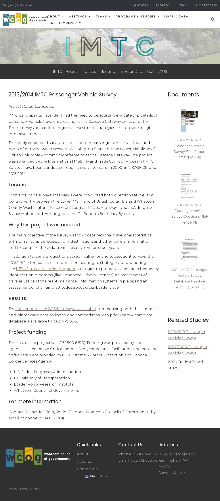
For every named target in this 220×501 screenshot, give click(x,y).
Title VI (182, 5)
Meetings (78, 16)
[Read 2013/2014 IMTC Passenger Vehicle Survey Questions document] (189, 198)
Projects (88, 71)
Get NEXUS (157, 71)
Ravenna (34, 488)
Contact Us (206, 5)
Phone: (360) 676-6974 (137, 454)
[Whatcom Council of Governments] (25, 19)
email (14, 418)
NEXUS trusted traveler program (45, 269)
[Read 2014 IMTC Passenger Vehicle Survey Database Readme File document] (189, 263)
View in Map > (172, 473)
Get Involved (64, 23)
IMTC (57, 71)
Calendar (139, 5)
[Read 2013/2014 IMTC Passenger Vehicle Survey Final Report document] (189, 134)
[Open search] (213, 19)
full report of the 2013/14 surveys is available (55, 309)
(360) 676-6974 (20, 5)
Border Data (132, 71)
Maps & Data (176, 16)
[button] (95, 476)
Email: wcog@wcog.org (140, 460)
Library (162, 5)
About (54, 16)
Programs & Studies (135, 16)
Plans (101, 16)
